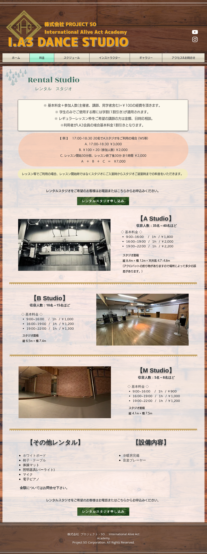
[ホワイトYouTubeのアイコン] (195, 32)
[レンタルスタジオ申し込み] (103, 201)
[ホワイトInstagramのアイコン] (195, 39)
